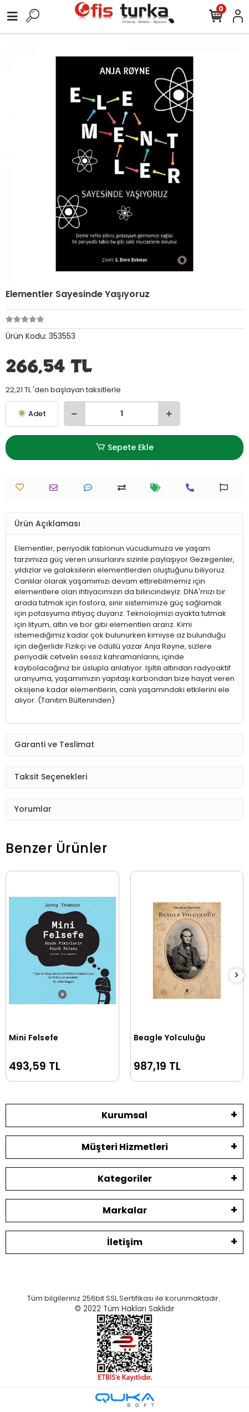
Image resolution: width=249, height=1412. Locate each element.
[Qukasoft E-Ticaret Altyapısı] (124, 1400)
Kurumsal (124, 1115)
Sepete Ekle (124, 447)
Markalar (125, 1210)
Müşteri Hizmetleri (125, 1147)
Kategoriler (125, 1178)
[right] (236, 975)
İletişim (125, 1242)
